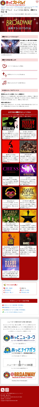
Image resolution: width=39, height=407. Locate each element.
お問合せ (9, 395)
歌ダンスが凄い (25, 290)
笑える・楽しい (9, 292)
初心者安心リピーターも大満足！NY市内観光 (14, 309)
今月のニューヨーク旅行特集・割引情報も (13, 305)
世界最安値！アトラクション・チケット (13, 307)
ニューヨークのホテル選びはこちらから (13, 312)
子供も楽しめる (25, 292)
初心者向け (8, 290)
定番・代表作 (8, 288)
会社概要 (3, 395)
